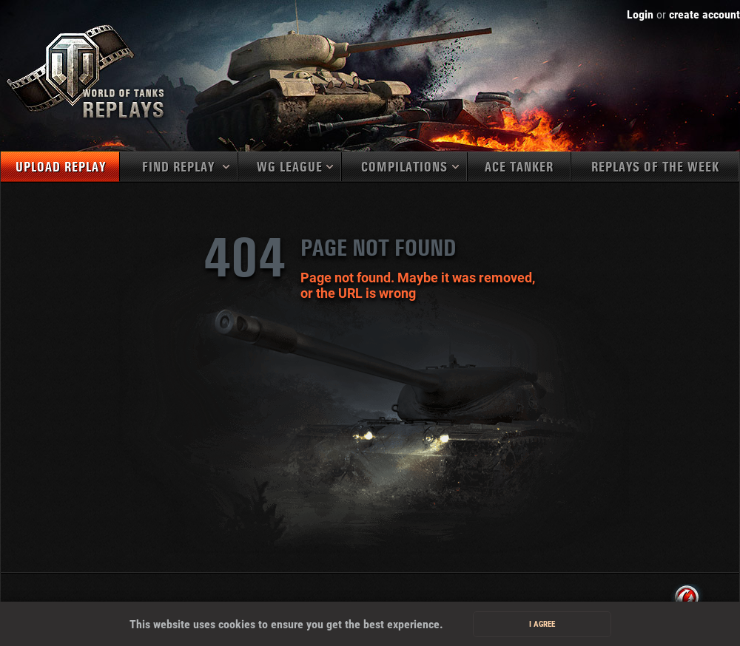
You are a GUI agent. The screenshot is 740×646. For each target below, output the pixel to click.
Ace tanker (519, 167)
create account (704, 14)
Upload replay (61, 167)
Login (640, 14)
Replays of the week (655, 167)
